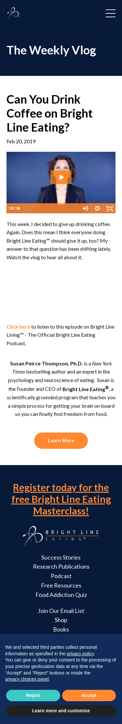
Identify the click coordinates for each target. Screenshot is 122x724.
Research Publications (61, 566)
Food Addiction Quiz (61, 594)
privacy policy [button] (80, 653)
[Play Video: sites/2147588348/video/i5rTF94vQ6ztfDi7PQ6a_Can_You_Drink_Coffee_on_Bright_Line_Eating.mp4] (61, 177)
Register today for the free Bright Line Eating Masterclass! (61, 499)
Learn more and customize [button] (61, 710)
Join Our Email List (61, 610)
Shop (61, 619)
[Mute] (85, 208)
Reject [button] (33, 695)
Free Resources (61, 585)
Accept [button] (89, 695)
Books (61, 629)
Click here (18, 326)
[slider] (54, 208)
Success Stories (61, 557)
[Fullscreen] (109, 208)
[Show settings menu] (97, 208)
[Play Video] (12, 208)
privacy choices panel (27, 679)
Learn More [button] (61, 440)
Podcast (61, 575)
